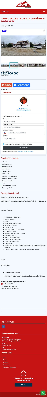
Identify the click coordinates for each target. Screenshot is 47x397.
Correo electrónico (8, 124)
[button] (44, 30)
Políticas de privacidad (9, 367)
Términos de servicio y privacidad (25, 151)
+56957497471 (24, 108)
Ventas (5, 360)
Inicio (4, 357)
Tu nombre (6, 119)
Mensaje (5, 135)
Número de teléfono (8, 130)
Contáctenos (6, 365)
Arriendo (5, 362)
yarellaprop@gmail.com (24, 110)
